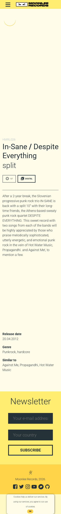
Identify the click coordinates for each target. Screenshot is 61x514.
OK (30, 511)
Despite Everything (30, 151)
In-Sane (14, 146)
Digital (26, 179)
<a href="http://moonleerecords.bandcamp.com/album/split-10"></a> (30, 73)
